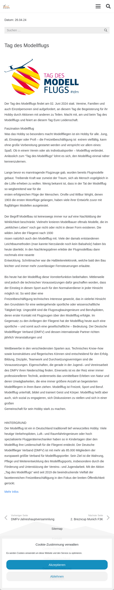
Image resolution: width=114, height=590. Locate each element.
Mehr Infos (11, 491)
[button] (98, 6)
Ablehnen (57, 576)
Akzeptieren (57, 565)
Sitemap (56, 528)
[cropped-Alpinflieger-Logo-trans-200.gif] (6, 6)
